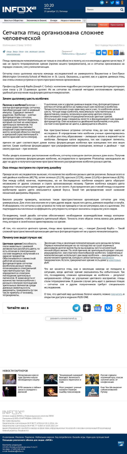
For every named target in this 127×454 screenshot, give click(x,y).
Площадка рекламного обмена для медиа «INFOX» (27, 440)
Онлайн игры (78, 437)
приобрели (107, 257)
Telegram (102, 3)
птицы (9, 51)
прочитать (116, 294)
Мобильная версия (44, 437)
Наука (21, 51)
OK (123, 3)
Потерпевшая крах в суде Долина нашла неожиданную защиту (28, 377)
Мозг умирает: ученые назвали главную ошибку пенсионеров (70, 389)
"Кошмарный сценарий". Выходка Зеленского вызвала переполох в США (71, 378)
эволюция (33, 51)
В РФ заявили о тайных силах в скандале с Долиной (29, 389)
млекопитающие (13, 54)
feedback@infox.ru (16, 451)
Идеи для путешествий (97, 437)
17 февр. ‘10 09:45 (23, 45)
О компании (8, 437)
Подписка (29, 437)
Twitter (112, 3)
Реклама (19, 437)
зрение (41, 51)
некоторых (114, 260)
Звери (15, 51)
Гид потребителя (63, 437)
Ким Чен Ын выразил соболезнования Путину (111, 389)
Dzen (107, 3)
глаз (26, 51)
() (63, 318)
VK (118, 3)
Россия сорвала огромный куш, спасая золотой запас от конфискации (112, 378)
